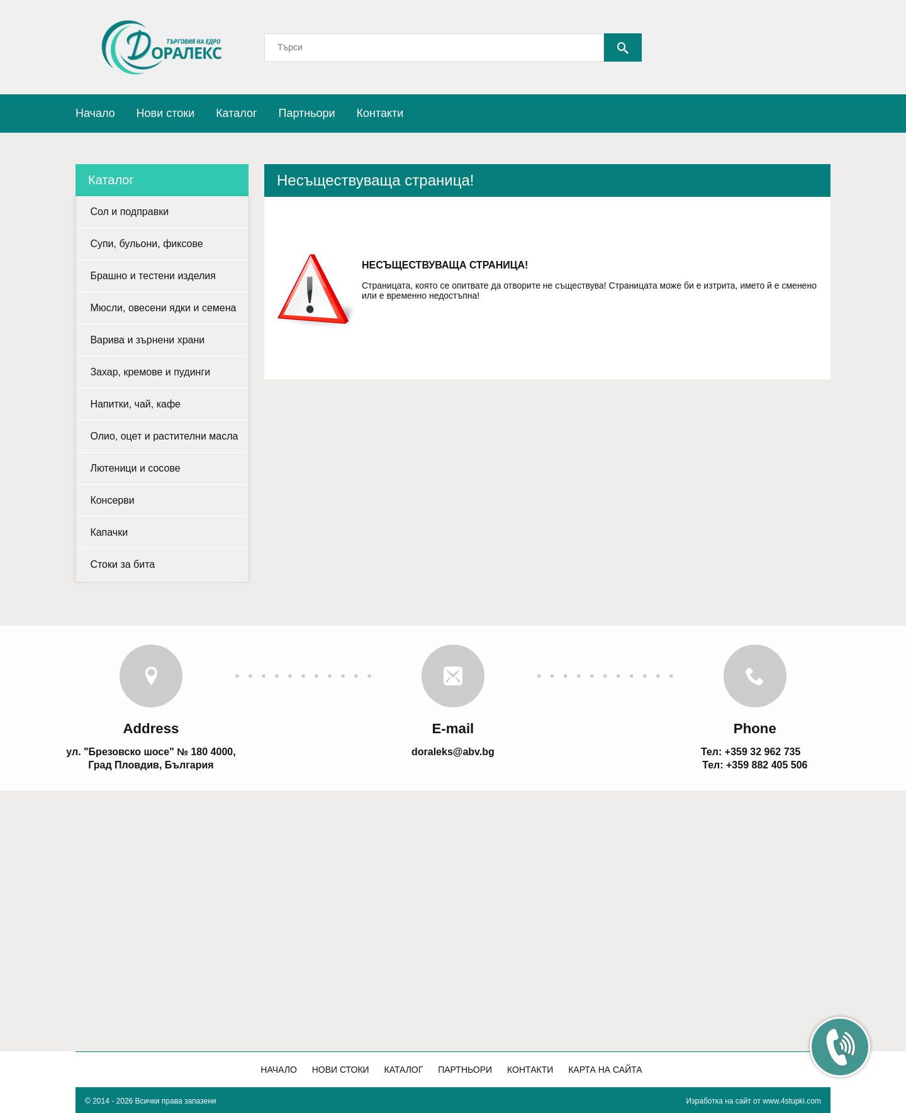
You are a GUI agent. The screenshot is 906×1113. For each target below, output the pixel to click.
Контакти (380, 113)
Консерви (112, 500)
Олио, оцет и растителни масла (164, 436)
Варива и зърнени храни (147, 340)
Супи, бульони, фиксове (146, 243)
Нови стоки (166, 113)
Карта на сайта (605, 1070)
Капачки (109, 532)
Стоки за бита (122, 564)
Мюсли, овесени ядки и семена (163, 307)
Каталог (236, 113)
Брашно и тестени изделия (153, 275)
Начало (95, 113)
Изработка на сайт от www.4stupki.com (753, 1101)
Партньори (306, 113)
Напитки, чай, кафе (135, 404)
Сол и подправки (129, 211)
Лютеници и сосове (135, 468)
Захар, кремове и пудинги (150, 372)
